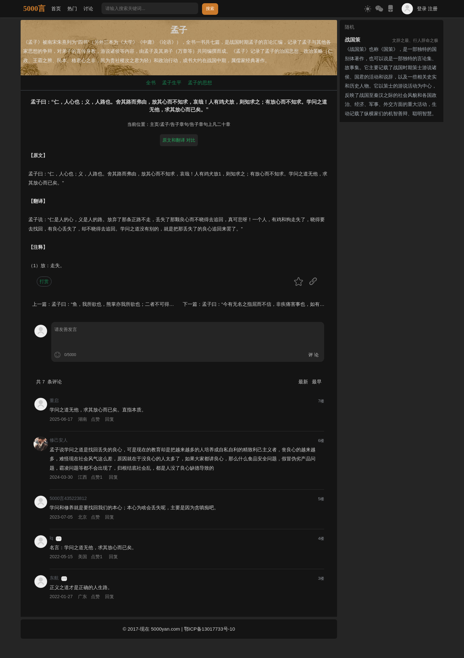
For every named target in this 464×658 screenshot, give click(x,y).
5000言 (34, 9)
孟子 (164, 124)
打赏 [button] (44, 281)
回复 (109, 419)
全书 (151, 82)
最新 (303, 381)
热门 (72, 8)
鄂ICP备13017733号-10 (209, 629)
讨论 (88, 8)
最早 (317, 381)
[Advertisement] (391, 165)
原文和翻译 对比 (178, 140)
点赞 (95, 419)
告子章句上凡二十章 (210, 124)
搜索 (210, 8)
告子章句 (179, 124)
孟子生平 (171, 82)
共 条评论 (49, 381)
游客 (58, 538)
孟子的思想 (200, 82)
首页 (56, 8)
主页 (154, 124)
